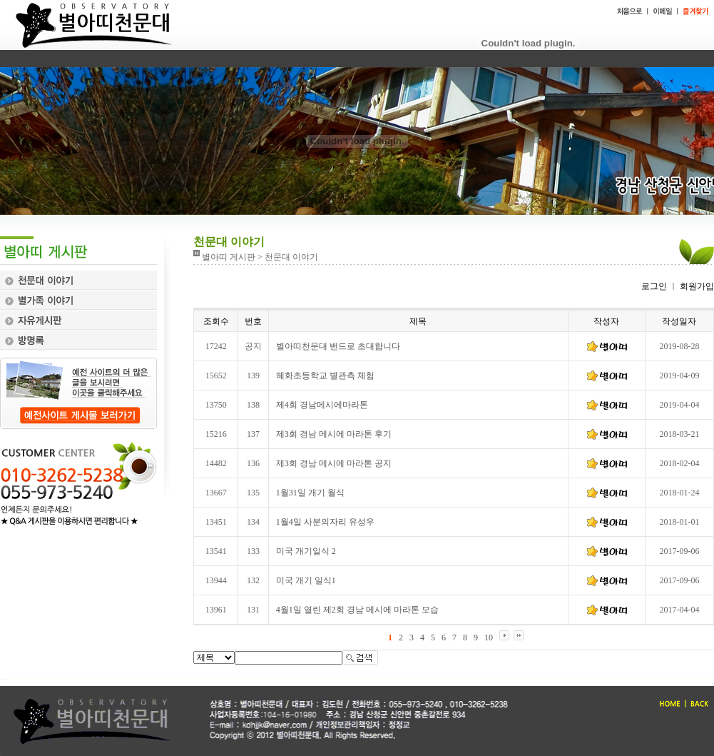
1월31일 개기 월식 (310, 493)
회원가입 (696, 286)
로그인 (654, 286)
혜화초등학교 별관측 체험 (325, 375)
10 (488, 637)
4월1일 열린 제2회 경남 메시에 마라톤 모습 (357, 610)
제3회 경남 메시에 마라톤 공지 (334, 463)
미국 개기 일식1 (306, 580)
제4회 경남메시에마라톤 (322, 405)
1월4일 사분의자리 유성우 (325, 522)
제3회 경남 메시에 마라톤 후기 (334, 434)
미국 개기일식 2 (306, 551)
